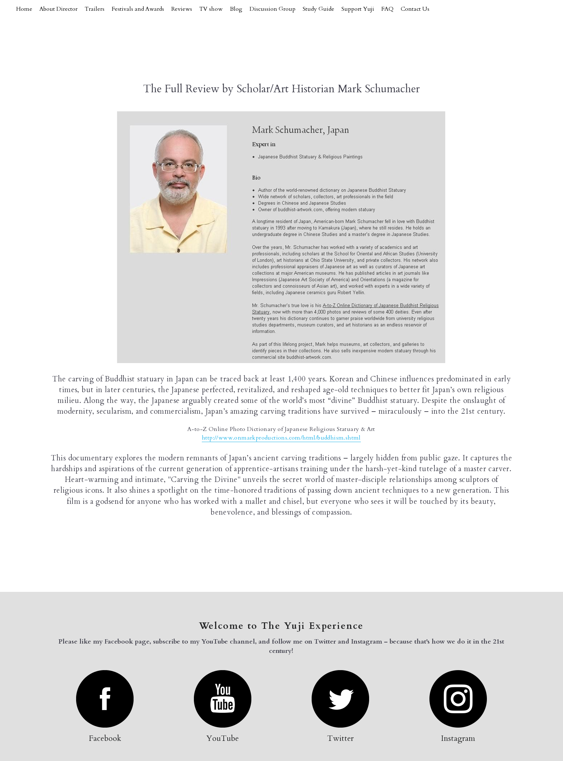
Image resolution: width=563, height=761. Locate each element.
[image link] (105, 698)
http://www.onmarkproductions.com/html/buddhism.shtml (281, 438)
